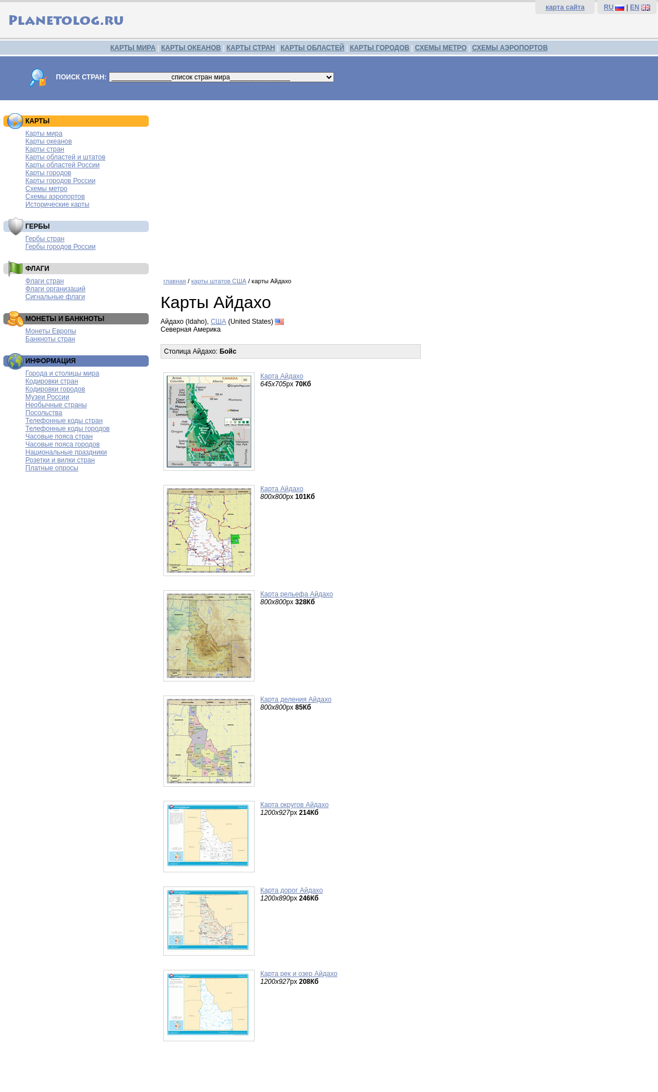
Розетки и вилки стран (60, 460)
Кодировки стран (51, 381)
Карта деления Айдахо (295, 699)
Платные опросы (51, 468)
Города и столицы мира (62, 373)
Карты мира (44, 133)
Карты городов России (60, 181)
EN (634, 7)
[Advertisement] (406, 185)
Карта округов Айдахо (294, 805)
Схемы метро (46, 189)
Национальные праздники (66, 452)
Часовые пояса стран (59, 436)
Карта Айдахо (281, 376)
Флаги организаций (55, 289)
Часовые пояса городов (62, 444)
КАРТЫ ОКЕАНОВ (191, 48)
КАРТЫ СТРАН (250, 48)
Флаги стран (44, 281)
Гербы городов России (60, 247)
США (218, 322)
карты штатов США (218, 281)
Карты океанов (48, 141)
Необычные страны (56, 405)
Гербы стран (44, 239)
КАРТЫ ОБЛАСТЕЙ (312, 48)
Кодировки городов (55, 389)
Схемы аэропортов (55, 196)
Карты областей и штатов (65, 157)
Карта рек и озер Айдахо (298, 974)
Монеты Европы (50, 331)
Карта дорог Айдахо (291, 890)
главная (174, 281)
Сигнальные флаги (55, 297)
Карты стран (44, 149)
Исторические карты (57, 204)
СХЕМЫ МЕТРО (440, 48)
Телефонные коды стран (64, 421)
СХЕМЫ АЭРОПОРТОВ (510, 48)
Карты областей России (62, 165)
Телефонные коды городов (67, 429)
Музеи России (47, 397)
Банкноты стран (50, 339)
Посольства (44, 413)
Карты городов (48, 173)
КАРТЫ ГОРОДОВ (380, 48)
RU (608, 7)
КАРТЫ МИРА (132, 48)
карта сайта (564, 7)
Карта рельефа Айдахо (296, 594)
